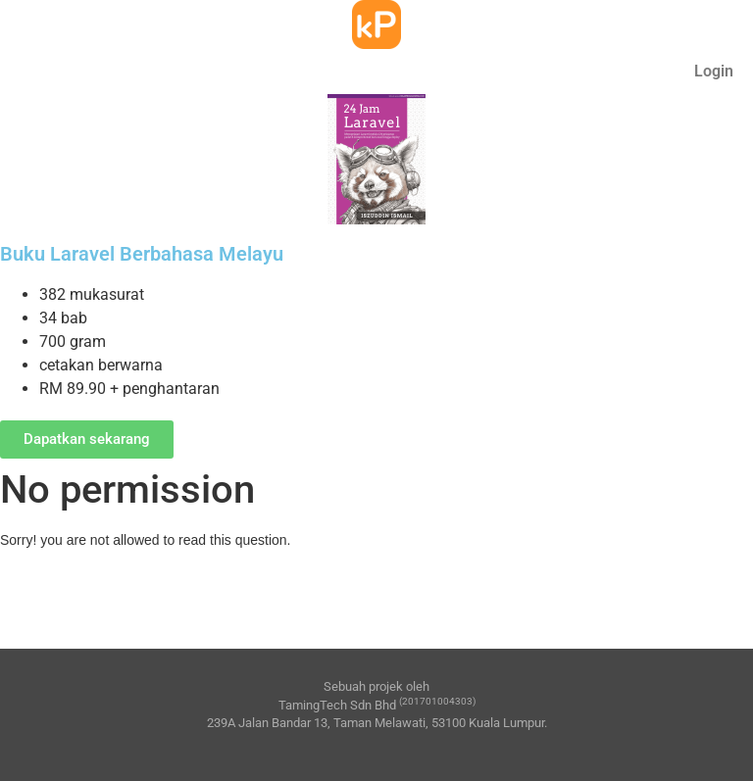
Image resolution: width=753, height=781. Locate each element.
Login (713, 71)
